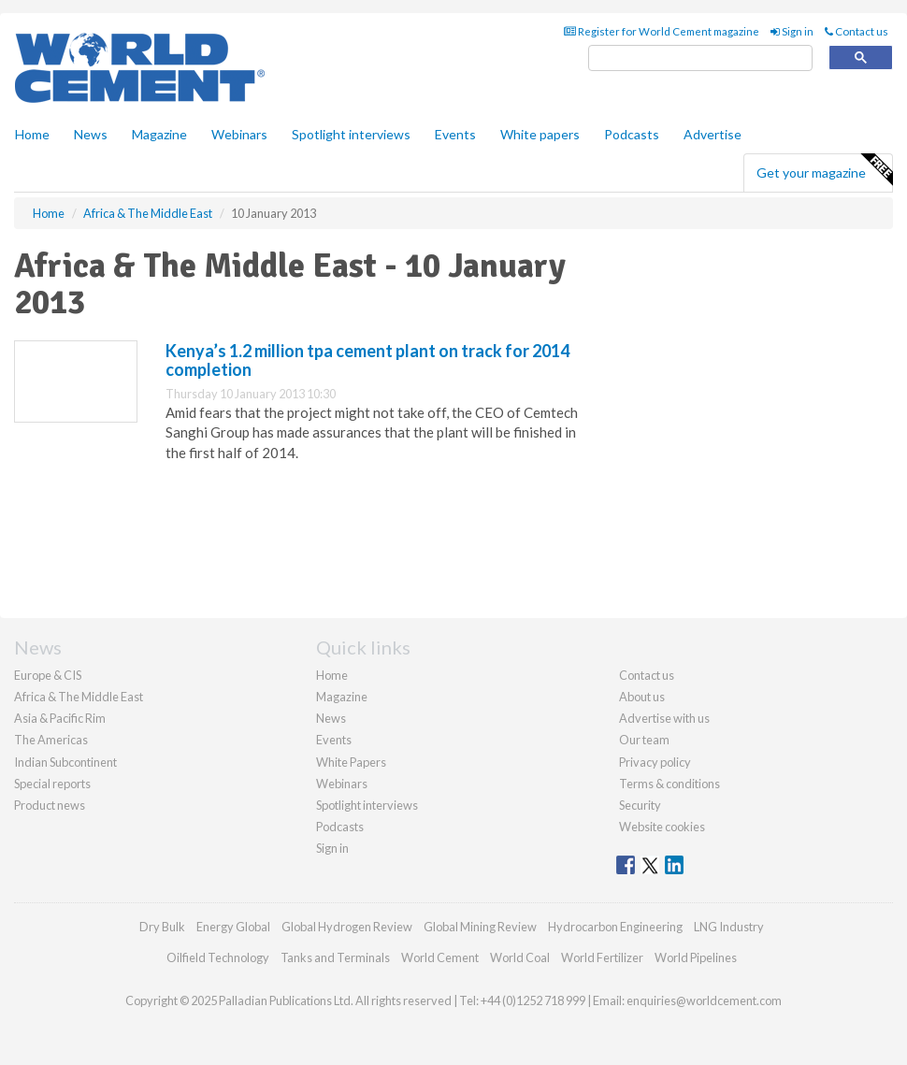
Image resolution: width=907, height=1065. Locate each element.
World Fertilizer (602, 957)
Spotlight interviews (351, 134)
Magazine (159, 134)
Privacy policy (655, 762)
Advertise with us (664, 718)
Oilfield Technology (217, 957)
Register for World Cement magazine (661, 31)
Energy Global (233, 926)
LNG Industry (729, 926)
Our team (644, 739)
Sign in (791, 31)
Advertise (712, 134)
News (331, 718)
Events (455, 134)
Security (640, 805)
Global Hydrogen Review (346, 926)
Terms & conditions (669, 783)
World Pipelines (696, 957)
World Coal (520, 957)
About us (642, 696)
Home (32, 134)
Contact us (856, 31)
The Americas (51, 739)
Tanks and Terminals (335, 957)
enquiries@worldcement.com (704, 1000)
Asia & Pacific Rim (60, 718)
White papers (540, 134)
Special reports (52, 783)
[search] (700, 58)
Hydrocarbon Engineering (615, 926)
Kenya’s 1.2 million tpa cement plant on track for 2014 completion (367, 360)
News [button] (91, 134)
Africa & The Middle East (78, 696)
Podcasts (631, 134)
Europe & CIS (47, 675)
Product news (49, 805)
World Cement (440, 957)
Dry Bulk (162, 926)
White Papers (351, 762)
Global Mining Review (480, 926)
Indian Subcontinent (65, 762)
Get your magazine (824, 170)
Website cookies (662, 826)
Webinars (239, 134)
